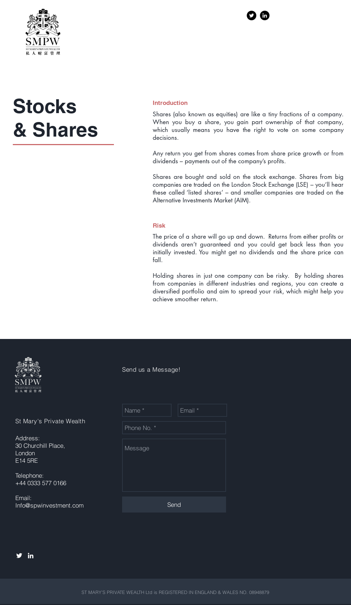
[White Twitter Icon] (19, 555)
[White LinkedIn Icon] (31, 555)
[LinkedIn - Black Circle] (264, 15)
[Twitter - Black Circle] (251, 15)
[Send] (174, 505)
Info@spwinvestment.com (49, 505)
